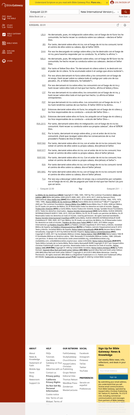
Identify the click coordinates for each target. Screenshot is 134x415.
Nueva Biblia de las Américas (58, 202)
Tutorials (50, 356)
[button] (119, 2)
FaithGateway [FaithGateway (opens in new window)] (69, 353)
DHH (43, 51)
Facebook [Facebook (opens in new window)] (84, 353)
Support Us (34, 383)
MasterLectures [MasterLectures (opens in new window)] (70, 390)
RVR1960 (41, 143)
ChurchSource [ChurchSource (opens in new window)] (69, 360)
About (32, 353)
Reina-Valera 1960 (89, 234)
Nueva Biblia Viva (73, 204)
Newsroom (34, 379)
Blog (31, 376)
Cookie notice (52, 394)
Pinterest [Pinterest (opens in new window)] (84, 360)
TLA (44, 179)
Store (31, 372)
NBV (44, 68)
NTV (44, 75)
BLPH (43, 116)
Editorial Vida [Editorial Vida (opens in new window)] (69, 376)
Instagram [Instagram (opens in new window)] (84, 356)
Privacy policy (53, 376)
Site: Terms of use (54, 398)
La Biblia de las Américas (46, 195)
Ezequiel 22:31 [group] (37, 25)
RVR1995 (41, 157)
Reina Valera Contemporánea (97, 231)
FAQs (48, 353)
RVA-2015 (41, 123)
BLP (44, 109)
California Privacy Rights (53, 381)
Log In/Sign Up (122, 2)
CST (44, 92)
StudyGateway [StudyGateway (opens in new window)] (69, 356)
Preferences (85, 388)
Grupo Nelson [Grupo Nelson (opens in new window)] (69, 372)
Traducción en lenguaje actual (58, 257)
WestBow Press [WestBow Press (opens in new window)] (70, 383)
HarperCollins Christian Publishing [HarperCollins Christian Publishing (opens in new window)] (69, 366)
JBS (44, 44)
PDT (44, 102)
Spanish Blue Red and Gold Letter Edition (61, 250)
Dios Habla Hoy (53, 199)
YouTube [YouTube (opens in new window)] (84, 370)
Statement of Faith (35, 364)
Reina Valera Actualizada (83, 229)
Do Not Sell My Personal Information (53, 388)
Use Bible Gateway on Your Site (54, 363)
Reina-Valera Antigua (100, 248)
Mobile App (34, 369)
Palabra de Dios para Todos (74, 222)
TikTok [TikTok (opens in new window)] (83, 363)
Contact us (51, 372)
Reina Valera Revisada (102, 241)
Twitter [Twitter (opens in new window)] (83, 367)
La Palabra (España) (55, 225)
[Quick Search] (54, 11)
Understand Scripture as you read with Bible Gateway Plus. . (77, 2)
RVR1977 (41, 150)
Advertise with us (54, 369)
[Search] (125, 11)
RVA (44, 164)
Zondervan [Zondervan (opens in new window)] (68, 386)
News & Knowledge (34, 358)
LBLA (43, 34)
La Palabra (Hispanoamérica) (63, 227)
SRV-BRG (41, 171)
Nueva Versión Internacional (79, 211)
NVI (44, 85)
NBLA (43, 58)
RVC (44, 133)
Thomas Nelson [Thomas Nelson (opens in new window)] (70, 379)
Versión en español (85, 384)
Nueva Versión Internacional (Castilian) (52, 218)
